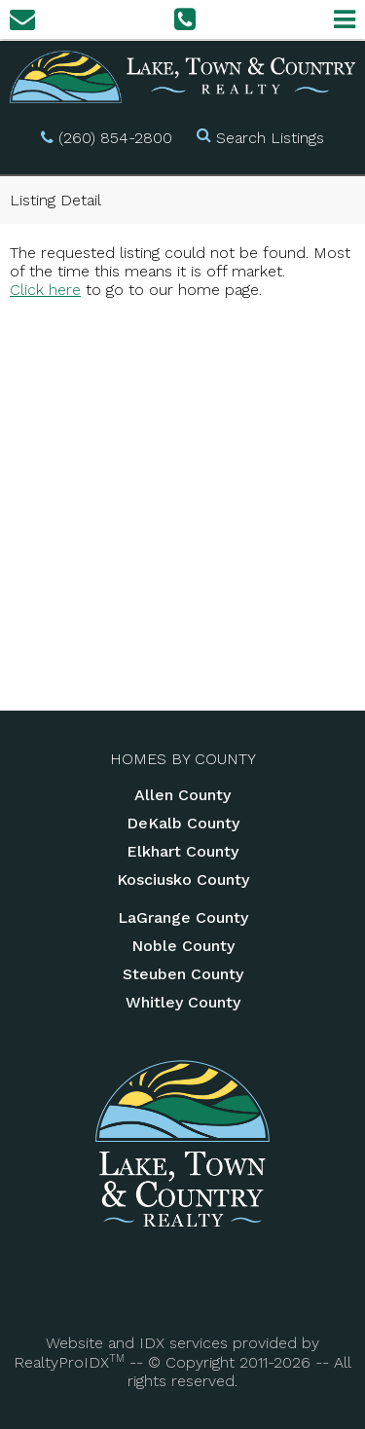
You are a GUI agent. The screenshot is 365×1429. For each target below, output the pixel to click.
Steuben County (183, 974)
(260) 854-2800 (115, 137)
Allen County (182, 795)
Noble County (183, 945)
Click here (45, 289)
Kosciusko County (183, 879)
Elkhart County (182, 851)
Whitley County (183, 1002)
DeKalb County (183, 823)
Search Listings (270, 137)
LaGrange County (183, 917)
